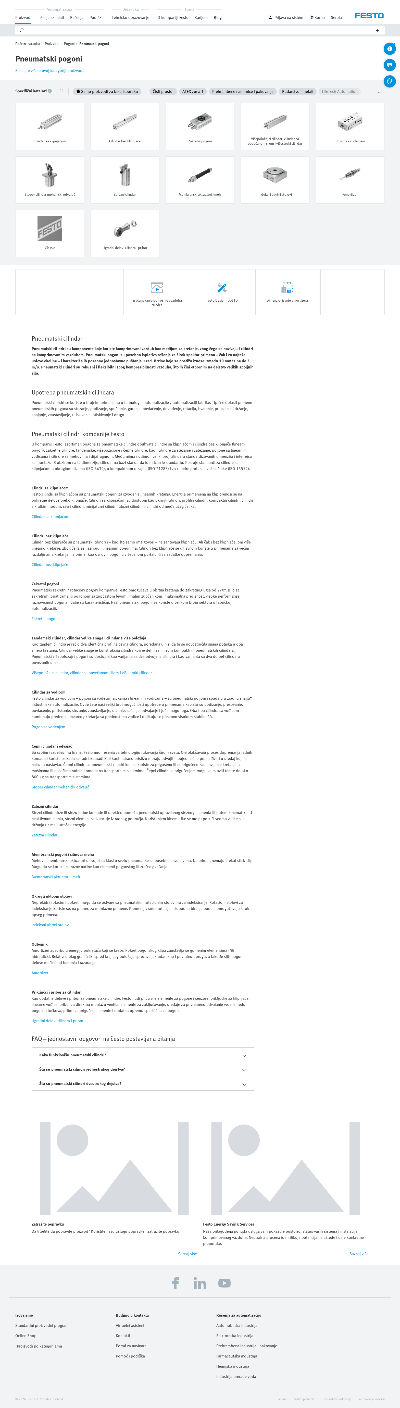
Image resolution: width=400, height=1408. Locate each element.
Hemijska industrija (232, 1366)
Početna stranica (27, 43)
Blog (218, 17)
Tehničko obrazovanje (130, 17)
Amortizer (40, 973)
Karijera (201, 17)
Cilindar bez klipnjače (50, 564)
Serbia (336, 17)
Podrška (97, 17)
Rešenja (76, 17)
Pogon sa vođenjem (48, 727)
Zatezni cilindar (44, 835)
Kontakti (123, 1335)
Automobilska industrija (236, 1325)
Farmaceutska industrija (236, 1356)
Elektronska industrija (234, 1335)
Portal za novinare (131, 1346)
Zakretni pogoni (45, 618)
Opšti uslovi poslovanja (336, 1399)
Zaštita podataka (304, 1399)
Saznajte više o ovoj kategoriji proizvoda (49, 70)
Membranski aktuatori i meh (56, 877)
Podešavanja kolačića (371, 1399)
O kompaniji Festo (173, 17)
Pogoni (69, 43)
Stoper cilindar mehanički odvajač (61, 787)
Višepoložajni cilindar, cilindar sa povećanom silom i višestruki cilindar (92, 673)
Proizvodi (23, 17)
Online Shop (25, 1335)
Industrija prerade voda (236, 1376)
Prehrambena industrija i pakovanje (246, 1346)
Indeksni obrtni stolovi (51, 925)
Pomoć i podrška (130, 1356)
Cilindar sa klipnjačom (50, 516)
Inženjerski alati (51, 17)
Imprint (283, 1399)
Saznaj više (187, 1254)
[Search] (200, 30)
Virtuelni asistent (130, 1325)
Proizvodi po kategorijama (39, 1346)
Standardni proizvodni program (42, 1325)
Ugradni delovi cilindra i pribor (57, 1021)
